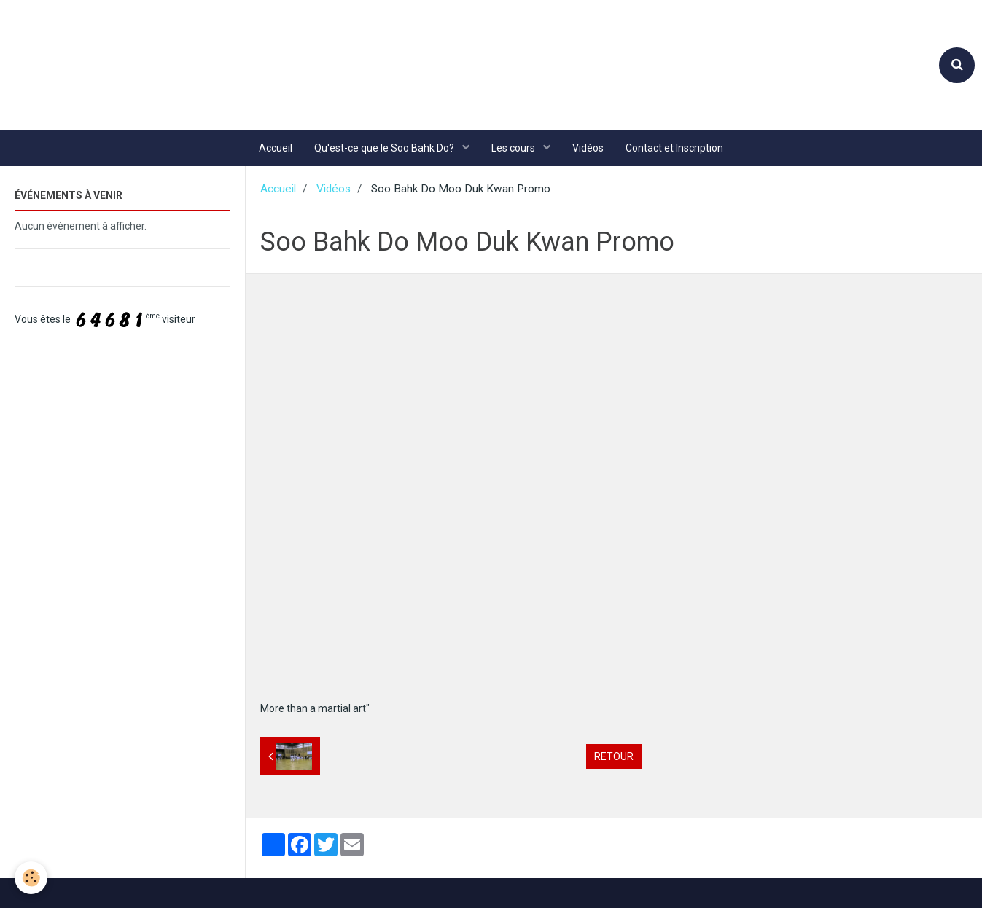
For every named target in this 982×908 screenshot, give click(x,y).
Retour (614, 756)
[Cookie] (31, 877)
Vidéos (588, 148)
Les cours (514, 148)
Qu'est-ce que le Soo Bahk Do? (385, 148)
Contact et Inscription (674, 148)
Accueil (275, 148)
